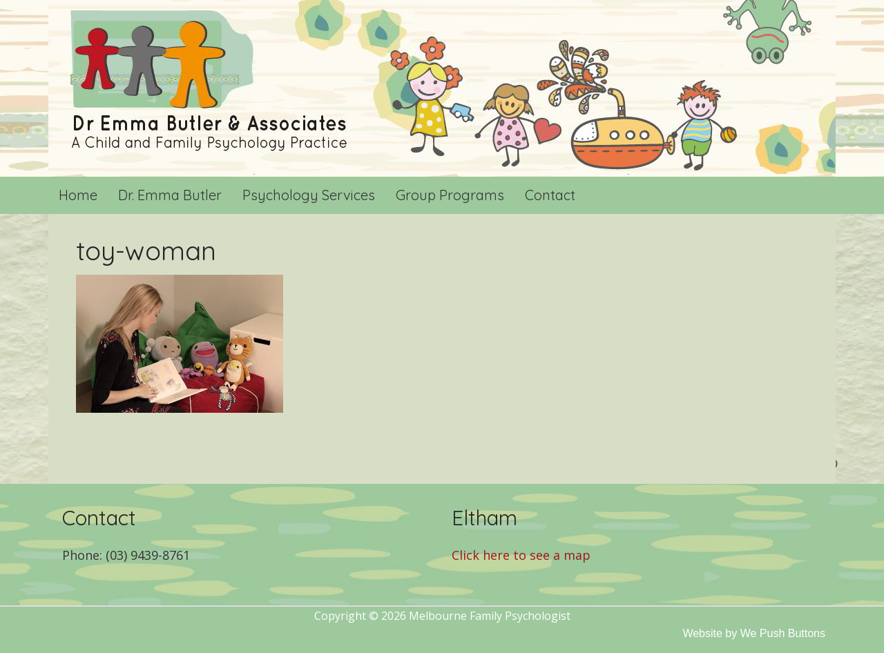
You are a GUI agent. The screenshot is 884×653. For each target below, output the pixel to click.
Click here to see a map (521, 555)
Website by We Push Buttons (753, 633)
